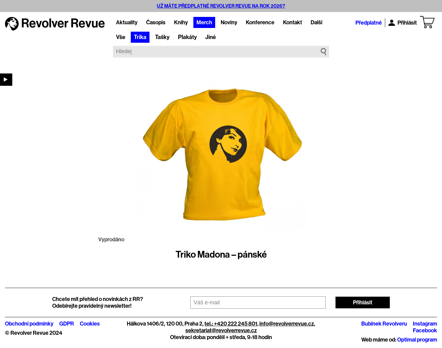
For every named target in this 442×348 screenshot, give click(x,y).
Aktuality (127, 22)
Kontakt (292, 22)
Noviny (229, 22)
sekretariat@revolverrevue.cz (221, 330)
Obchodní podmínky (29, 323)
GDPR (66, 323)
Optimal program (417, 339)
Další (316, 22)
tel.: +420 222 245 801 (230, 323)
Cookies (90, 323)
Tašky (162, 37)
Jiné (210, 37)
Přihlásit (402, 22)
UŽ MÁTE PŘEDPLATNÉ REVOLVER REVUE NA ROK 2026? (221, 6)
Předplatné (368, 22)
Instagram (425, 323)
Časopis (155, 22)
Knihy (181, 22)
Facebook (425, 330)
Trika (140, 37)
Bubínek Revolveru (384, 323)
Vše (120, 37)
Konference (260, 22)
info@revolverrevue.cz (286, 323)
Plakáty (187, 37)
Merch (204, 22)
